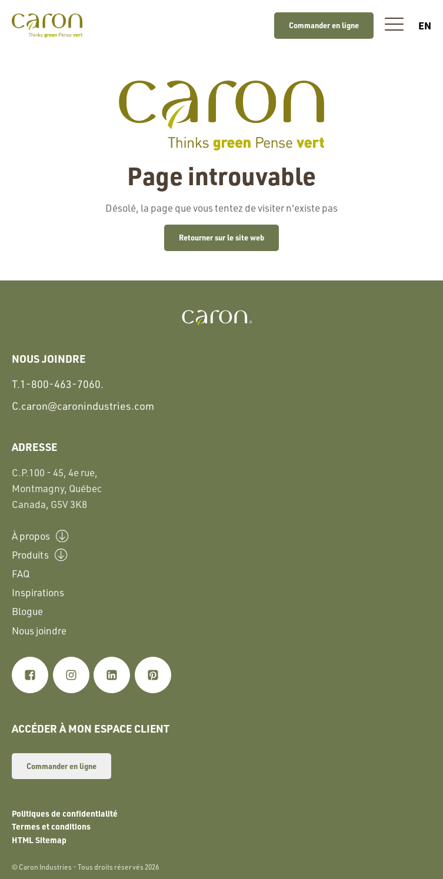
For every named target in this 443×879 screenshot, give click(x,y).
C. (83, 406)
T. (58, 384)
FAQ (20, 573)
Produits (40, 554)
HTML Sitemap (39, 839)
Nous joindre (39, 630)
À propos (40, 535)
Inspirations (38, 592)
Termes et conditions (51, 826)
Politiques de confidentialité (65, 813)
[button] (394, 25)
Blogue (27, 611)
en (424, 25)
